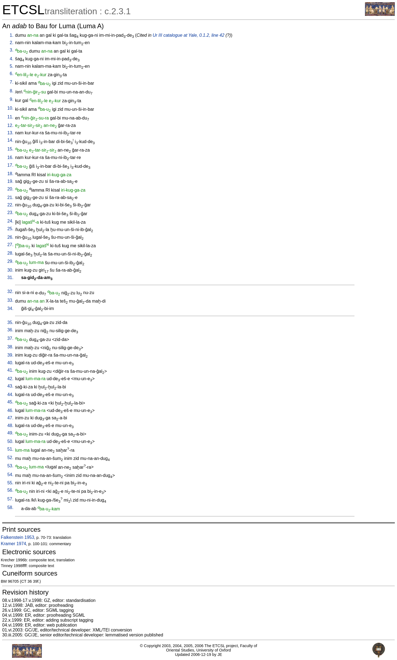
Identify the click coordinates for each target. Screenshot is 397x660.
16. (10, 157)
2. (11, 42)
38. (10, 347)
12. (10, 125)
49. (10, 433)
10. (10, 108)
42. (10, 378)
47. (10, 418)
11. (10, 117)
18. (10, 173)
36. (10, 330)
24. (10, 221)
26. (10, 237)
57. (10, 499)
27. (10, 244)
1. (11, 35)
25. (10, 228)
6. (11, 73)
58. (10, 507)
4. (11, 58)
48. (10, 425)
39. (10, 355)
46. (10, 410)
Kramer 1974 (13, 543)
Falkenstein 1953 (17, 537)
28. (10, 253)
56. (10, 490)
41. (10, 370)
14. (10, 140)
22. (10, 205)
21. (10, 197)
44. (10, 394)
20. (10, 189)
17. (10, 165)
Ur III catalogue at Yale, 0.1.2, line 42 (189, 35)
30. (10, 270)
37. (10, 338)
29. (10, 261)
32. (10, 291)
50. (10, 441)
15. (10, 149)
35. (10, 322)
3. (11, 50)
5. (11, 66)
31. (10, 277)
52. (10, 457)
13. (10, 132)
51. (10, 449)
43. (10, 386)
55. (10, 482)
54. (10, 474)
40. (10, 362)
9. (11, 99)
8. (11, 91)
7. (11, 82)
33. (10, 300)
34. (10, 308)
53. (10, 465)
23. (10, 212)
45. (10, 402)
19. (10, 181)
